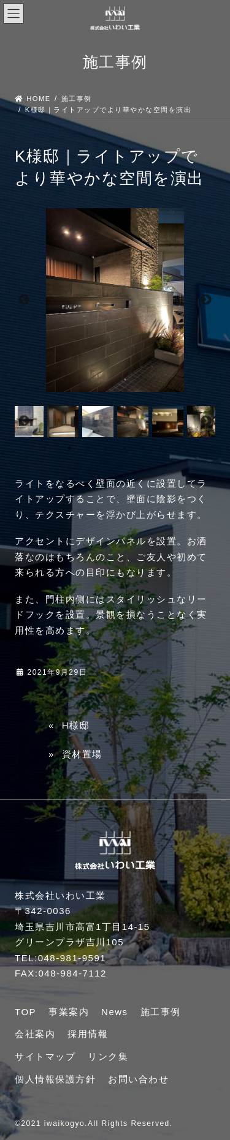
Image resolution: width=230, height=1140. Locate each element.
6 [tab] (161, 448)
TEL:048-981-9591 (60, 958)
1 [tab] (69, 448)
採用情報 (87, 1034)
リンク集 (108, 1056)
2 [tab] (88, 448)
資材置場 (82, 754)
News (114, 1012)
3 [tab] (106, 448)
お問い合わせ (138, 1079)
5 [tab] (143, 448)
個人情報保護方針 (55, 1079)
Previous (24, 300)
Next (206, 300)
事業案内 (68, 1012)
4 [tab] (124, 448)
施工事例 (160, 1012)
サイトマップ (45, 1056)
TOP (25, 1012)
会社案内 (35, 1034)
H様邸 (76, 725)
